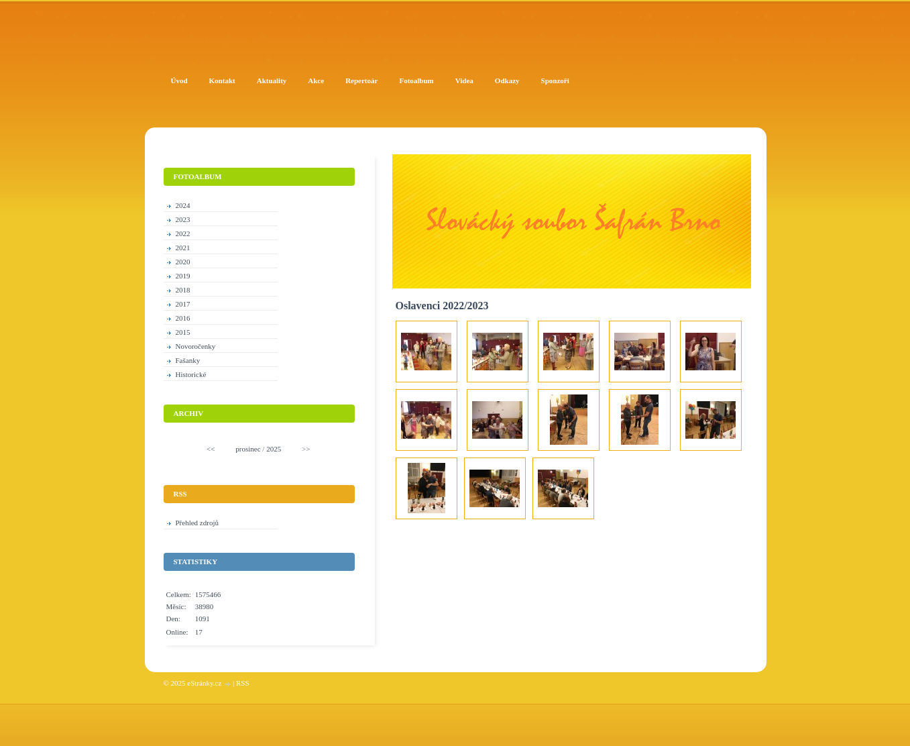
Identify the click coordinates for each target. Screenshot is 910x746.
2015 (183, 332)
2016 (183, 318)
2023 (183, 219)
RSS (242, 683)
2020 (183, 262)
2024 (183, 205)
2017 (183, 304)
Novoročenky (196, 346)
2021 (183, 248)
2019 (183, 276)
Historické (191, 374)
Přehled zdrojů (197, 523)
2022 (183, 233)
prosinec (247, 449)
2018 (183, 290)
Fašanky (188, 360)
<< (211, 449)
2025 (273, 449)
